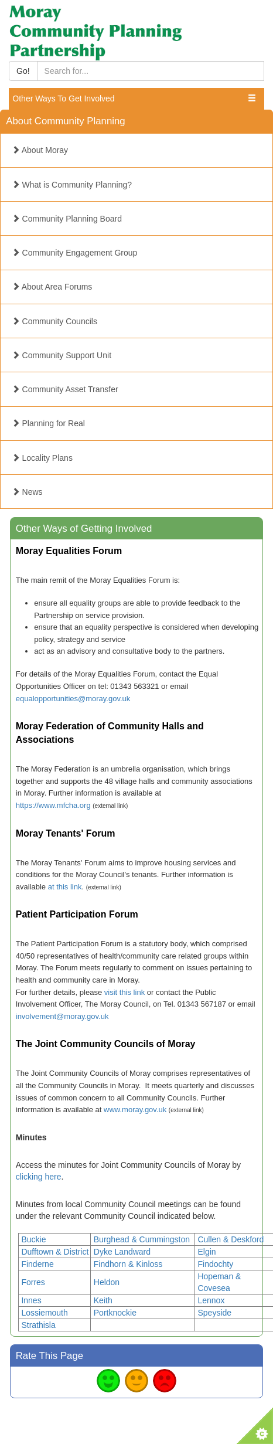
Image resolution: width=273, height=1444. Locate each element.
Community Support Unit (61, 355)
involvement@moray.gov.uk (62, 1016)
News (27, 492)
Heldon (107, 1282)
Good (108, 1380)
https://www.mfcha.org (53, 805)
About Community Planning (65, 121)
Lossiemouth (44, 1312)
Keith (103, 1300)
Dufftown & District (54, 1251)
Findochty (215, 1264)
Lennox (210, 1300)
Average (136, 1380)
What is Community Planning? (72, 184)
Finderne (37, 1264)
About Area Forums (52, 286)
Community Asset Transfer (65, 389)
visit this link (124, 992)
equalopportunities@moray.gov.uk (73, 698)
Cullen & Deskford (230, 1239)
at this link (65, 886)
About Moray (40, 150)
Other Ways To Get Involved (63, 98)
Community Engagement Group (75, 252)
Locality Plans (42, 458)
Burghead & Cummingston (142, 1239)
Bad (164, 1380)
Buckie (33, 1239)
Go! (23, 71)
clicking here (39, 1176)
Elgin (206, 1251)
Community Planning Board (67, 218)
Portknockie (115, 1312)
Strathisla (38, 1325)
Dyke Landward (122, 1251)
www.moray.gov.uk (135, 1109)
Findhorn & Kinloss (128, 1264)
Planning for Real (48, 423)
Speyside (214, 1312)
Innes (31, 1300)
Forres (33, 1282)
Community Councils (54, 321)
